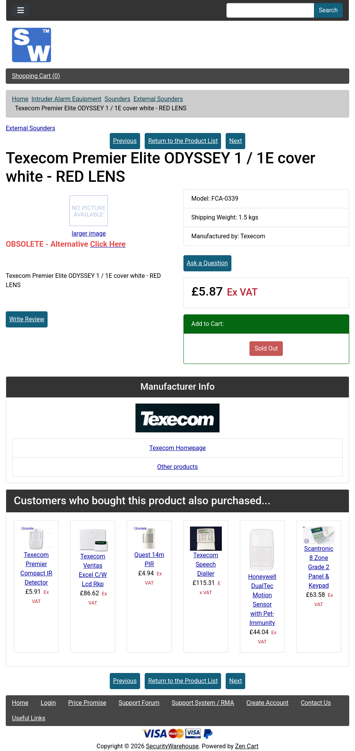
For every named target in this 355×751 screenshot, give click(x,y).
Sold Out (266, 348)
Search (328, 10)
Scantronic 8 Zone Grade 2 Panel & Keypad (318, 567)
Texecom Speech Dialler (205, 564)
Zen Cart (247, 746)
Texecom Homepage (177, 448)
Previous (125, 141)
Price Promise (87, 702)
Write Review (26, 319)
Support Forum (139, 702)
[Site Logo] (177, 45)
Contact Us (316, 702)
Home (20, 99)
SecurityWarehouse (172, 746)
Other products (177, 466)
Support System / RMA (203, 702)
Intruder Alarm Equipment (66, 99)
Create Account (267, 702)
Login (48, 702)
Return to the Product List (183, 141)
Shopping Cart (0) (36, 76)
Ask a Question (207, 263)
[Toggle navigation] (20, 10)
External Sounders (158, 99)
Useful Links (28, 718)
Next (235, 141)
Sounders (117, 99)
